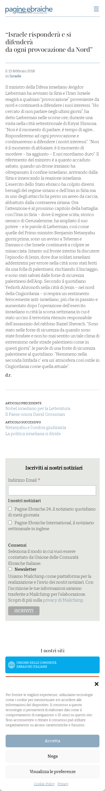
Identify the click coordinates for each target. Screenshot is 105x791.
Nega (53, 756)
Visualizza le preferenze (53, 771)
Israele (15, 76)
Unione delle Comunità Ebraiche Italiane (37, 665)
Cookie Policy (44, 784)
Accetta (52, 740)
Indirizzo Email (24, 480)
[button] (96, 684)
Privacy (62, 784)
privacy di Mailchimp (63, 600)
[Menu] (96, 9)
